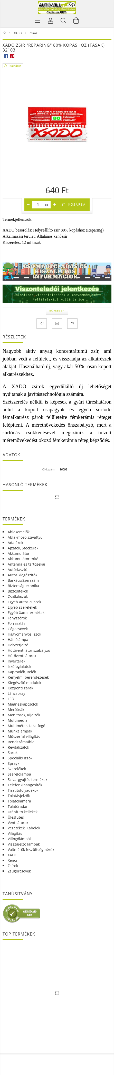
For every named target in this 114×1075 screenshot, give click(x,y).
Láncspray (16, 693)
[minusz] (28, 204)
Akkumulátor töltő (23, 558)
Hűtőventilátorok (22, 655)
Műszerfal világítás (24, 736)
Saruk (12, 752)
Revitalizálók (18, 747)
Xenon (13, 860)
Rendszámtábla (21, 741)
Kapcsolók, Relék (22, 671)
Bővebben (57, 310)
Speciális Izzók (20, 758)
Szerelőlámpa (19, 774)
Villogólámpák (20, 838)
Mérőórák (16, 709)
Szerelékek (17, 768)
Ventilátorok (18, 822)
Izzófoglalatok (19, 666)
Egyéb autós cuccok (24, 601)
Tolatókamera (19, 801)
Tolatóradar (18, 806)
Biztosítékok (18, 591)
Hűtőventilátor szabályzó (29, 650)
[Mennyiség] (38, 204)
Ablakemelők (19, 531)
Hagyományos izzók (24, 634)
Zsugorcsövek (19, 871)
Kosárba (77, 204)
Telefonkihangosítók (25, 784)
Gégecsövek (18, 628)
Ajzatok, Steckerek (23, 548)
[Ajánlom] (57, 323)
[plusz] (54, 204)
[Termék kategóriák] (38, 20)
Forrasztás (16, 623)
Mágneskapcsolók (23, 704)
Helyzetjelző (18, 644)
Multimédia (17, 720)
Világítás (15, 833)
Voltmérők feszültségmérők (31, 849)
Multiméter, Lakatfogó (26, 725)
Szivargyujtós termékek (27, 779)
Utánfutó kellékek (22, 811)
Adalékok (15, 542)
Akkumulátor (19, 553)
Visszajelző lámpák (24, 844)
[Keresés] (63, 20)
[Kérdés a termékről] (72, 323)
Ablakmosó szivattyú (25, 537)
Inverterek (16, 661)
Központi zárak (20, 688)
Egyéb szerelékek (22, 607)
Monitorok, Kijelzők (24, 714)
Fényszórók (17, 618)
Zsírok (13, 865)
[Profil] (50, 20)
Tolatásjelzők (19, 795)
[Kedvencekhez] (41, 323)
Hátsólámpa (18, 639)
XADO (12, 854)
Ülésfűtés (16, 817)
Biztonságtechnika (23, 585)
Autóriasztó (17, 569)
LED (11, 698)
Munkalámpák (20, 731)
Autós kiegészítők (22, 574)
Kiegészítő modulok (24, 682)
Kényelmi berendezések (28, 677)
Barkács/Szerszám (23, 580)
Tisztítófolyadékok (23, 790)
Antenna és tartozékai (26, 564)
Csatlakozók (18, 596)
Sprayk (13, 763)
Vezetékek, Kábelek (24, 828)
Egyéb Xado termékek (26, 612)
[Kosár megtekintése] (76, 20)
